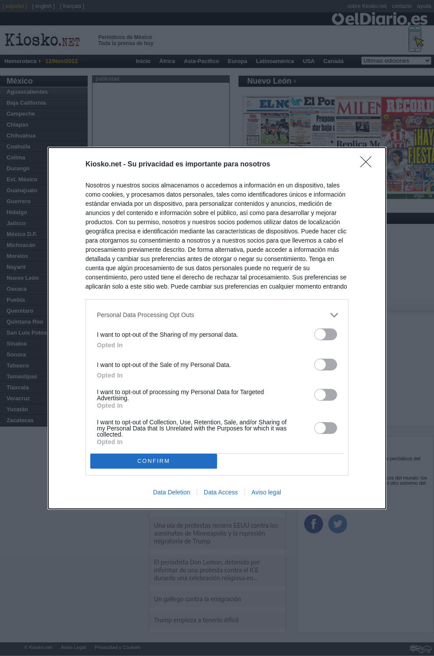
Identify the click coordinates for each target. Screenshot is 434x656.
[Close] (368, 164)
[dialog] (217, 328)
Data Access (221, 492)
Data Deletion (171, 492)
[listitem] (217, 315)
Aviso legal (266, 492)
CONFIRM (153, 460)
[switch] (325, 334)
